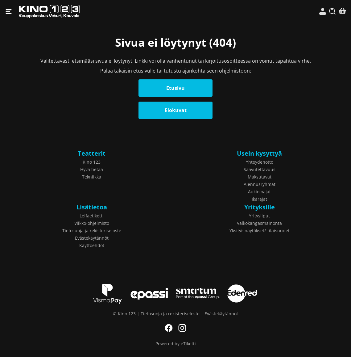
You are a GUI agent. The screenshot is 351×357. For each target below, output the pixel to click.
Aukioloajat (259, 192)
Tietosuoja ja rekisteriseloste (91, 230)
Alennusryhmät (259, 184)
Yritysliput (259, 216)
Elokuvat (176, 110)
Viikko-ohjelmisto (91, 223)
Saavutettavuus (259, 169)
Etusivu (175, 88)
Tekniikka (91, 177)
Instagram (182, 328)
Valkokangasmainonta (259, 223)
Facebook (169, 328)
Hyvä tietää (91, 169)
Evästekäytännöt (92, 238)
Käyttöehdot (91, 245)
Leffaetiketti (92, 216)
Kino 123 (97, 11)
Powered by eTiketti (175, 343)
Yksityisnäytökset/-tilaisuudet (259, 230)
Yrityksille (259, 207)
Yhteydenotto (259, 162)
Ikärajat (259, 199)
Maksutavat (259, 177)
